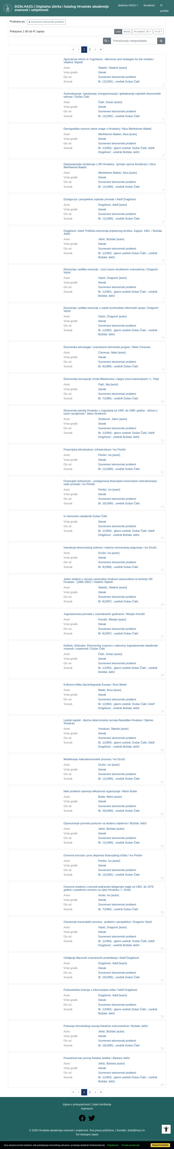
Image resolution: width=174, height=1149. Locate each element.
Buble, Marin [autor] (110, 796)
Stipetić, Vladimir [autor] (112, 67)
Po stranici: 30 (141, 31)
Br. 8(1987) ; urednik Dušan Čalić (118, 601)
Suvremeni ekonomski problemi (46, 21)
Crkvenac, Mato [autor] (112, 352)
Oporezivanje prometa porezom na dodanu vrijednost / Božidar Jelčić (105, 823)
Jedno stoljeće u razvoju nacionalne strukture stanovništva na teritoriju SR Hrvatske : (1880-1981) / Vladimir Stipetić (108, 581)
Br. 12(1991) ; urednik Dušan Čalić (119, 81)
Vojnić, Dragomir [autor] (112, 277)
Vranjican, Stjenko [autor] (113, 728)
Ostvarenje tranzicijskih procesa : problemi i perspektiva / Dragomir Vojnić (108, 921)
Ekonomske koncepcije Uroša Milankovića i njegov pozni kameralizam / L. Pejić (111, 379)
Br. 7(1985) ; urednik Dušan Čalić (118, 398)
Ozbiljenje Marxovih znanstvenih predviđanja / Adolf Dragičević (101, 957)
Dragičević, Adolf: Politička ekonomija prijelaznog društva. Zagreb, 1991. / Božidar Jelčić (113, 232)
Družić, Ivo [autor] (108, 553)
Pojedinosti (112, 1145)
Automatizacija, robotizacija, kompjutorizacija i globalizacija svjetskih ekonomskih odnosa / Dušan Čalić (112, 95)
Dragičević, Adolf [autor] (112, 204)
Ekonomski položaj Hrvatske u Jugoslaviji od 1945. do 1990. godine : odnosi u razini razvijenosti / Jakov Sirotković (110, 412)
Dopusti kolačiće (160, 1145)
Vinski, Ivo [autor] (108, 895)
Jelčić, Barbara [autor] (111, 1063)
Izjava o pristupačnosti (76, 1104)
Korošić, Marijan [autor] (112, 619)
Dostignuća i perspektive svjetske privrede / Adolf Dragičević (100, 199)
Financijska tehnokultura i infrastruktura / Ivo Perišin (95, 449)
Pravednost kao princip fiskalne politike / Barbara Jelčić (97, 1058)
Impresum (87, 1108)
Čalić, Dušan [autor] (110, 102)
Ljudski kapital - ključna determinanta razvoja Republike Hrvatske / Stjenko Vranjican (108, 722)
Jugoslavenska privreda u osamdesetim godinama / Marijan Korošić (104, 614)
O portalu (164, 8)
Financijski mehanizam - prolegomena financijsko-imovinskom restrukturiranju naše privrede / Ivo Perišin (110, 483)
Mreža (127, 31)
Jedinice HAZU (127, 5)
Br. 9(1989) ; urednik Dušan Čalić (118, 366)
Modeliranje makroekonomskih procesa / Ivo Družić (94, 759)
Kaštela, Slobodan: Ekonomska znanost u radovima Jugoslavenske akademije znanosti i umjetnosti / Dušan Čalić (111, 647)
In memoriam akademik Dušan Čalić (85, 516)
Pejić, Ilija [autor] (108, 384)
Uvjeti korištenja (101, 1104)
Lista (118, 31)
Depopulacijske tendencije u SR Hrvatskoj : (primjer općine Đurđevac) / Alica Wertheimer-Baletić (110, 166)
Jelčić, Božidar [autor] (111, 239)
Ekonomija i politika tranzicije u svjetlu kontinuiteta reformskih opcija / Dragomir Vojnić (111, 309)
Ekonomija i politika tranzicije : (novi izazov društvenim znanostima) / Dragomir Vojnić (111, 271)
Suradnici (149, 5)
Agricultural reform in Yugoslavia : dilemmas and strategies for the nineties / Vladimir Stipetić (109, 61)
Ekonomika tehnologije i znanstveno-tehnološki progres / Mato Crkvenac (107, 347)
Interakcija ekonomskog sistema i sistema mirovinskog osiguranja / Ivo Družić (110, 547)
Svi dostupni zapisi (87, 1134)
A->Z (157, 31)
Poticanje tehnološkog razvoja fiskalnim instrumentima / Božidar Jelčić (106, 1026)
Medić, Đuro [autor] (109, 690)
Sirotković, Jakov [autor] (112, 419)
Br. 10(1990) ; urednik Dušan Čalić (119, 503)
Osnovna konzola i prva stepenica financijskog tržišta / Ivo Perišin (103, 855)
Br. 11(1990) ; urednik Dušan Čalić (119, 186)
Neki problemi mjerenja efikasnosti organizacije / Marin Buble (100, 791)
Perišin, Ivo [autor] (109, 455)
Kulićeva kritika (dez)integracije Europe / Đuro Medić (95, 684)
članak (102, 72)
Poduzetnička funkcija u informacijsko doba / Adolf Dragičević (100, 989)
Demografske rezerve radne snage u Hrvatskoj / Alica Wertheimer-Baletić (108, 128)
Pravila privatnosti (131, 1145)
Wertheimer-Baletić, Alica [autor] (117, 134)
